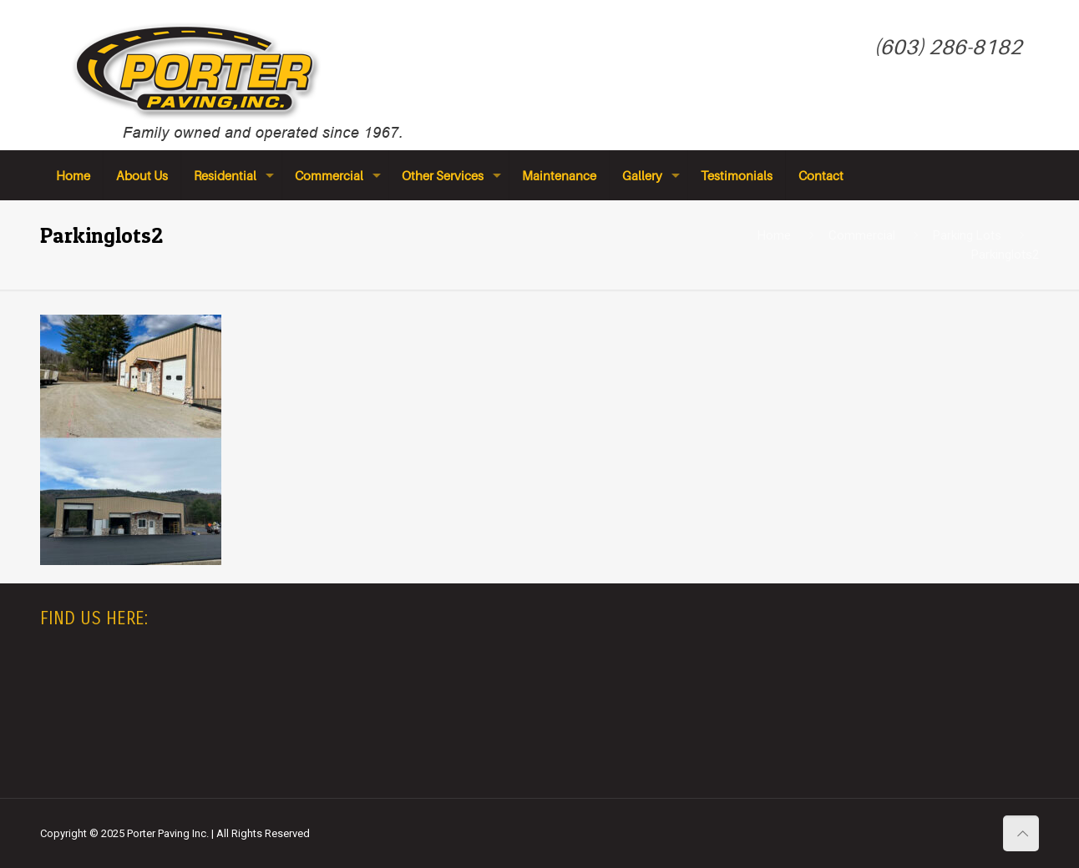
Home (774, 235)
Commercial (861, 235)
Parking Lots (967, 235)
